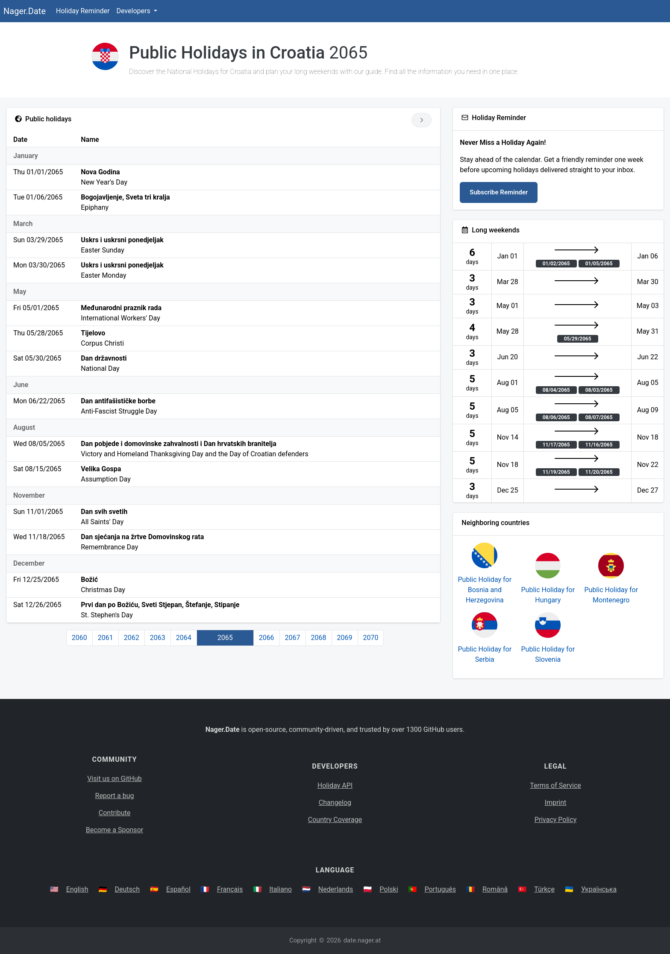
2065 (225, 638)
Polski (388, 889)
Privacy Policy (556, 820)
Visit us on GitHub (114, 779)
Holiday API (335, 785)
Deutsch (127, 889)
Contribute (114, 813)
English (77, 889)
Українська (599, 889)
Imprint (556, 802)
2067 (292, 638)
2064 (183, 638)
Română (495, 889)
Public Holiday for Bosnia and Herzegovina (485, 589)
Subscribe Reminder (499, 192)
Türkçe (544, 889)
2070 (371, 638)
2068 (318, 638)
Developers (134, 11)
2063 (157, 638)
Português (440, 889)
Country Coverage (335, 820)
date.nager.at (362, 940)
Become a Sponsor (114, 830)
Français (230, 889)
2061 (105, 638)
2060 (79, 638)
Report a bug (114, 796)
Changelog (335, 802)
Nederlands (335, 889)
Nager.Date (24, 11)
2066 (266, 638)
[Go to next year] (421, 120)
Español (178, 889)
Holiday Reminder (83, 11)
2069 (345, 638)
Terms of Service (555, 785)
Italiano (280, 889)
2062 (131, 638)
